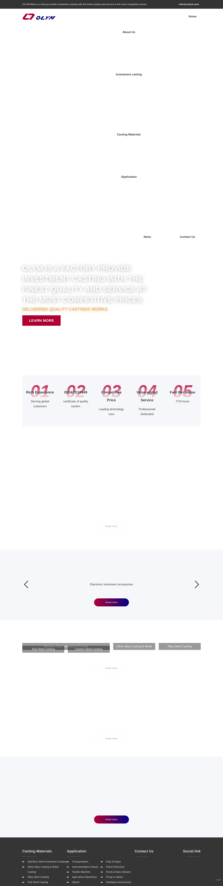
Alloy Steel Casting (38, 750)
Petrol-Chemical (115, 740)
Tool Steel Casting (38, 756)
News (168, 32)
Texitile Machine (81, 745)
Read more (111, 304)
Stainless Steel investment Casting (47, 735)
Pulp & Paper (113, 735)
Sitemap (171, 800)
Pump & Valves (114, 750)
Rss (195, 800)
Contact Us (188, 32)
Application (188, 16)
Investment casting (126, 16)
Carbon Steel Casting (40, 761)
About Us (98, 16)
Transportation (80, 735)
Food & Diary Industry (118, 745)
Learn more (41, 123)
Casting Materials (160, 16)
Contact (184, 800)
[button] (103, 117)
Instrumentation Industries (86, 740)
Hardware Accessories (118, 756)
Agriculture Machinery (84, 750)
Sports (75, 756)
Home (79, 16)
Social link (192, 725)
